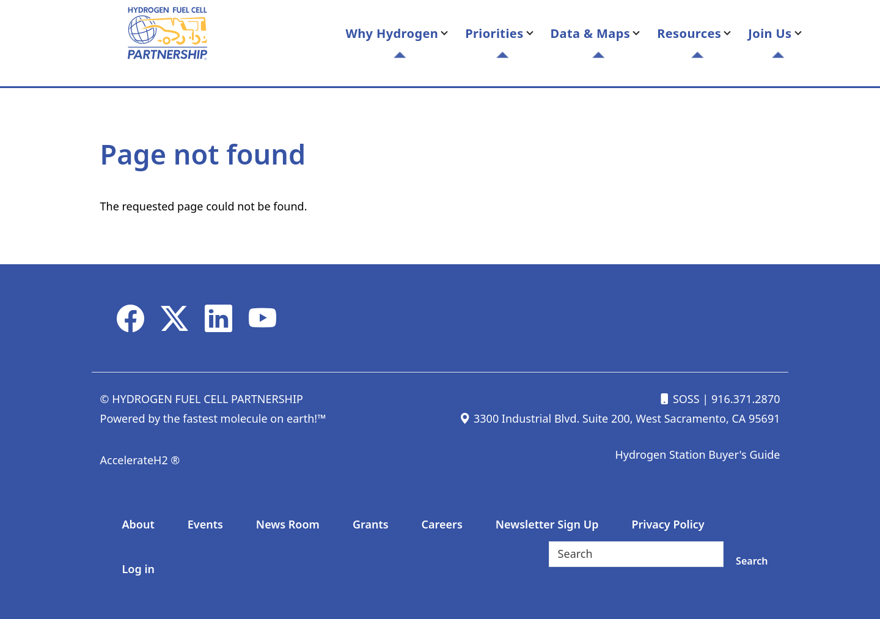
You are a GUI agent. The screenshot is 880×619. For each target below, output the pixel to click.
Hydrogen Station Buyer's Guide (697, 454)
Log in (138, 569)
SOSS (679, 398)
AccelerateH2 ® (140, 460)
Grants (371, 524)
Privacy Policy (667, 524)
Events (205, 524)
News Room (288, 524)
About (138, 524)
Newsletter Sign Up (547, 524)
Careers (442, 524)
